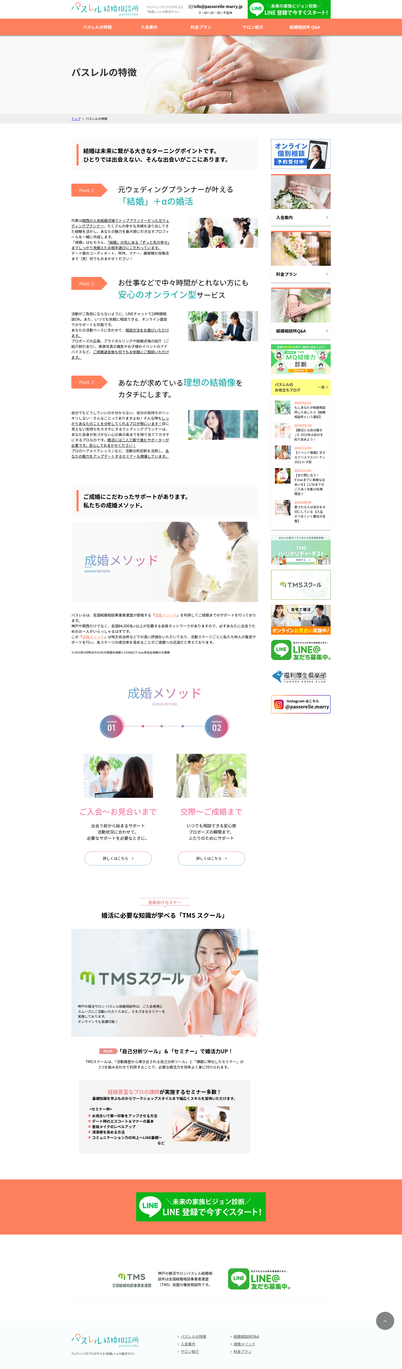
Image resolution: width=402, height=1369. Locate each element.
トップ (76, 118)
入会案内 (149, 27)
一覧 (321, 387)
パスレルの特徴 (97, 27)
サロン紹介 (252, 27)
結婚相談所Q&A (246, 1290)
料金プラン (201, 27)
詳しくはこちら (115, 858)
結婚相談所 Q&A (304, 27)
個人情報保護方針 (201, 1343)
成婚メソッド (244, 1297)
